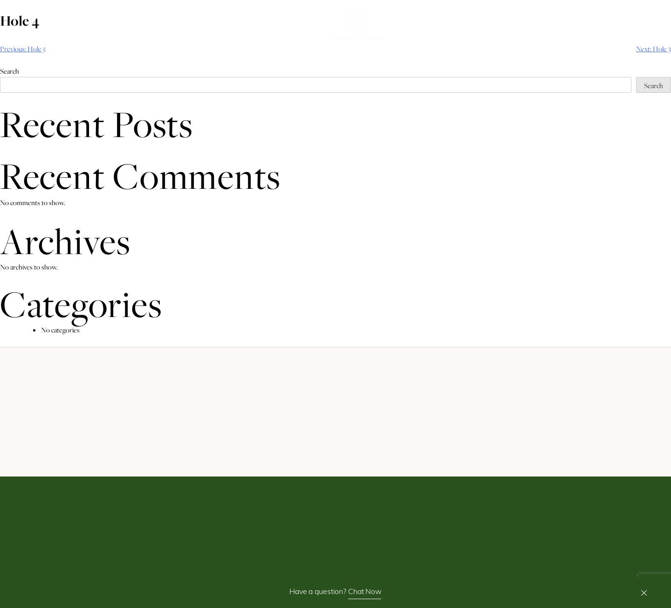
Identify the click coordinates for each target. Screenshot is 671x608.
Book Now (64, 24)
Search (9, 71)
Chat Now (365, 592)
